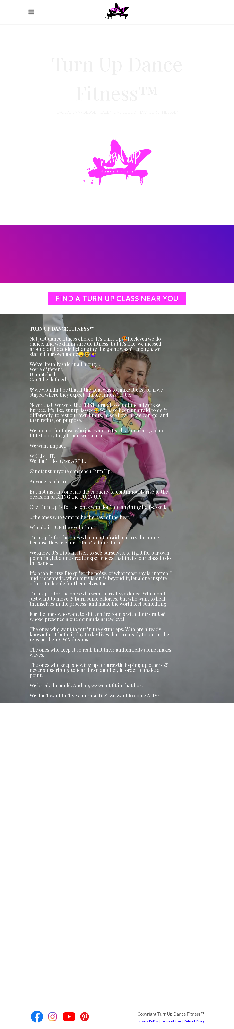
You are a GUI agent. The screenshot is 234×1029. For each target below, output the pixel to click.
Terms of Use (171, 1021)
